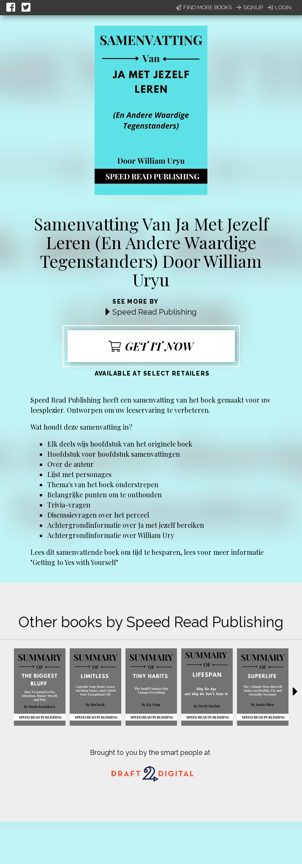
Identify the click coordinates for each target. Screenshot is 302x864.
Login (279, 7)
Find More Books (204, 7)
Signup (249, 7)
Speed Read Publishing (154, 311)
